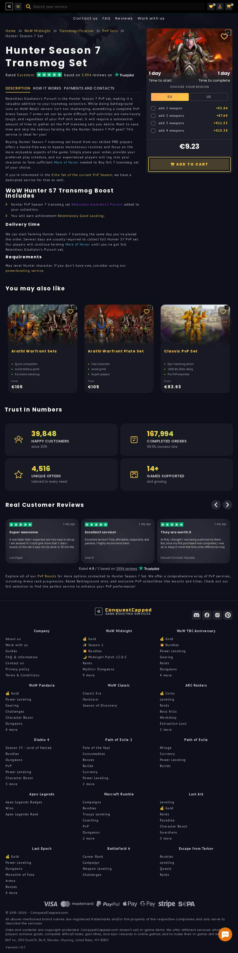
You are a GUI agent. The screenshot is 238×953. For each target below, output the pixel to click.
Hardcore (90, 699)
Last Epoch (42, 848)
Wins (10, 808)
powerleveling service (24, 271)
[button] (220, 6)
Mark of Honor (66, 162)
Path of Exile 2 (119, 739)
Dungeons (168, 669)
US (209, 96)
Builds (88, 766)
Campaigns (92, 802)
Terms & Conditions (23, 675)
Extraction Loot (173, 723)
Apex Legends (41, 794)
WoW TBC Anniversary (196, 631)
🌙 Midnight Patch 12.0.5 (105, 657)
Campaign (91, 862)
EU (170, 96)
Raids (87, 663)
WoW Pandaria (42, 685)
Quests (166, 869)
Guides (11, 651)
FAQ (106, 18)
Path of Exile (196, 739)
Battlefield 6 (119, 848)
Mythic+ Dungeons (98, 669)
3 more (11, 784)
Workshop (168, 717)
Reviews (124, 18)
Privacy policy (18, 669)
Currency (90, 772)
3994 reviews (126, 568)
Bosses (88, 760)
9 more (89, 675)
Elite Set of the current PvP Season (82, 175)
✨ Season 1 (93, 645)
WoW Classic (119, 685)
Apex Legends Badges (24, 802)
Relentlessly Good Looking (80, 216)
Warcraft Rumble (119, 794)
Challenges (15, 711)
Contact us (85, 18)
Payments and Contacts (89, 88)
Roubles (166, 856)
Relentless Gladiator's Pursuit (97, 204)
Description (18, 88)
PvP (9, 766)
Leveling (167, 699)
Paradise (167, 820)
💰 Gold (89, 639)
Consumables (94, 754)
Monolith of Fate (20, 875)
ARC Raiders (196, 685)
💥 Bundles (92, 651)
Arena (10, 881)
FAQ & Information (22, 657)
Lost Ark (196, 794)
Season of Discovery (100, 705)
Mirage (166, 748)
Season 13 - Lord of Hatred (29, 748)
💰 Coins (167, 693)
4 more (166, 675)
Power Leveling (173, 651)
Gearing (166, 657)
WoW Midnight (119, 631)
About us (13, 639)
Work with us (17, 645)
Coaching (91, 820)
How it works (47, 88)
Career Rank (93, 856)
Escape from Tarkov (196, 848)
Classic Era (92, 693)
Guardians (168, 832)
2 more (166, 729)
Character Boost (19, 717)
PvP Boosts (47, 576)
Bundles (12, 754)
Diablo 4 (42, 739)
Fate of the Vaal (96, 748)
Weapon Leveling (97, 869)
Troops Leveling (96, 814)
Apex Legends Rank (22, 814)
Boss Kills (168, 711)
